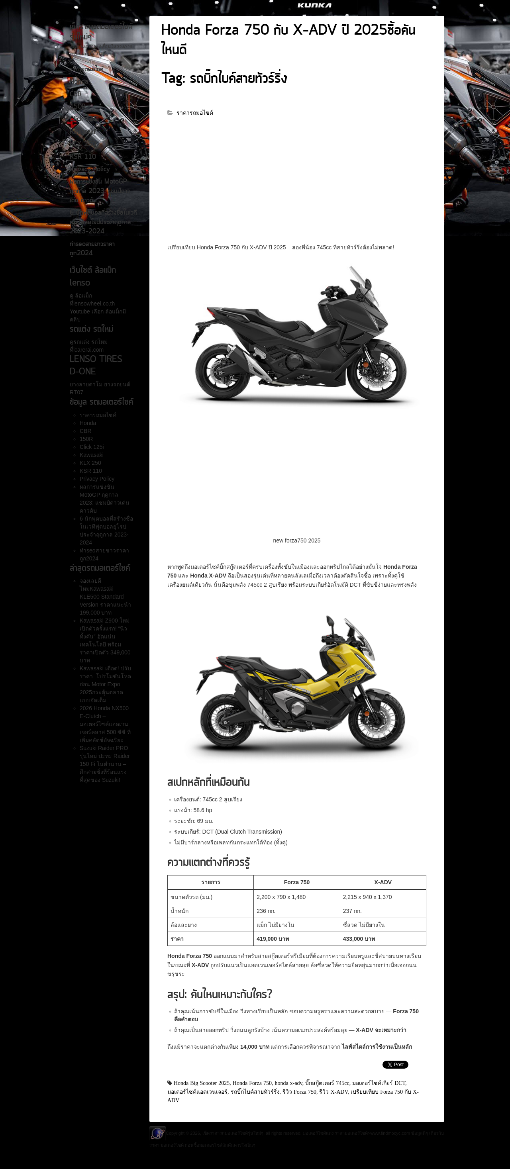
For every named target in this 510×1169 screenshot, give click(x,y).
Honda (79, 82)
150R (78, 107)
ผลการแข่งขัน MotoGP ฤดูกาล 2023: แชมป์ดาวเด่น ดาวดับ (100, 191)
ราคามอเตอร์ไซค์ (351, 1133)
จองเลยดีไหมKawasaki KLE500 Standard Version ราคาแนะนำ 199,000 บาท (105, 597)
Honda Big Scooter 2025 (202, 1083)
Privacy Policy (90, 169)
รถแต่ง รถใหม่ (90, 342)
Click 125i (84, 119)
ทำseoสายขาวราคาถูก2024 (92, 249)
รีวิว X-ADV (333, 1092)
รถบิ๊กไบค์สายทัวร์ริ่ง (255, 1092)
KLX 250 (83, 144)
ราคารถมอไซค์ (87, 69)
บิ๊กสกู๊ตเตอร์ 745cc (327, 1083)
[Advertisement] (296, 184)
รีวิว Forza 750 (299, 1092)
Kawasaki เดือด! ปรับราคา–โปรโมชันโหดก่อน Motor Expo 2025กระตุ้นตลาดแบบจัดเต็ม (105, 684)
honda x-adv (288, 1083)
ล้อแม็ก (82, 295)
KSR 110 (83, 157)
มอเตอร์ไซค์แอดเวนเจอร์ (197, 1092)
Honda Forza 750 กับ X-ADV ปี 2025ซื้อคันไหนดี (288, 41)
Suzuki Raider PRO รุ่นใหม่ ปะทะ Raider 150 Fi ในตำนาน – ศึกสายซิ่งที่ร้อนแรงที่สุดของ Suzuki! (105, 764)
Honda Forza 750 (252, 1083)
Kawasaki (82, 132)
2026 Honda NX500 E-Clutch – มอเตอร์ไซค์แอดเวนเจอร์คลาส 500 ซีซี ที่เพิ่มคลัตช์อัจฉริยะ (105, 724)
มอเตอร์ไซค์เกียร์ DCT (378, 1083)
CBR (76, 95)
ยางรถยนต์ (116, 384)
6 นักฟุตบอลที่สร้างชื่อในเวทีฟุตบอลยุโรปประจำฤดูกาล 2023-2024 (103, 222)
